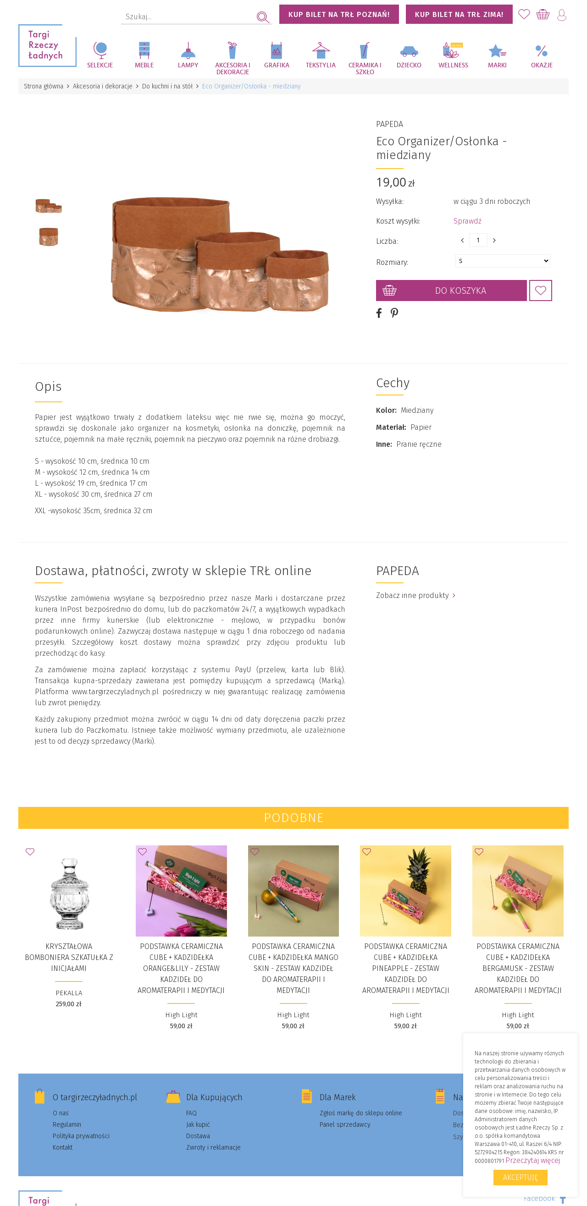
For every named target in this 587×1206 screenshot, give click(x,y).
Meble (144, 65)
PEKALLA (68, 993)
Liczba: (387, 241)
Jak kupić (198, 1125)
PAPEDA (389, 124)
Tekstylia (321, 65)
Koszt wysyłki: (398, 221)
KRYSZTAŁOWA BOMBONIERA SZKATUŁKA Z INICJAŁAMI (69, 957)
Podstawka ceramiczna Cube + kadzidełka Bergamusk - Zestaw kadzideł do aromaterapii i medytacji (518, 968)
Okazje (542, 65)
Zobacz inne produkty (415, 595)
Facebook (539, 1198)
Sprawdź (468, 221)
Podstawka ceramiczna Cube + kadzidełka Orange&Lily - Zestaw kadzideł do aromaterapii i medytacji (181, 968)
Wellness (453, 65)
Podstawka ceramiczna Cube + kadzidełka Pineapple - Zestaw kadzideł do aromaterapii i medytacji (405, 968)
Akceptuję (520, 1177)
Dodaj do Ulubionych (540, 290)
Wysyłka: (390, 201)
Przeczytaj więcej (532, 1160)
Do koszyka (460, 290)
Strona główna (43, 86)
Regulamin (67, 1125)
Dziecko (409, 65)
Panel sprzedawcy (345, 1125)
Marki (497, 65)
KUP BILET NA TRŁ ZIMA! (459, 14)
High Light (181, 1015)
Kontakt (62, 1147)
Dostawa (198, 1136)
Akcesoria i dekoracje (232, 69)
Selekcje (100, 65)
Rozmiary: (392, 262)
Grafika (276, 65)
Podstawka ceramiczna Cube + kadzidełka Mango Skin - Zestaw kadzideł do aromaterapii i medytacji (293, 968)
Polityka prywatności (81, 1136)
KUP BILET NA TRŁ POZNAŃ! (339, 14)
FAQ (191, 1113)
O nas (61, 1113)
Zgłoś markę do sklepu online (361, 1113)
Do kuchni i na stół (167, 86)
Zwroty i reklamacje (213, 1147)
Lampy (188, 65)
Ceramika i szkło (365, 69)
